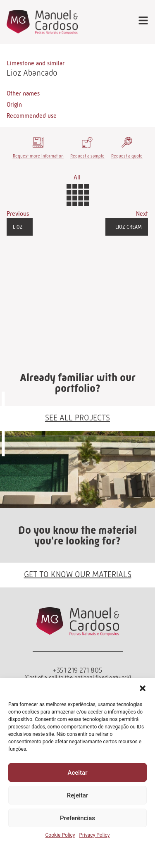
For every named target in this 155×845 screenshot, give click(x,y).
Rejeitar (77, 795)
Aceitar (77, 772)
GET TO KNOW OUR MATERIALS (77, 574)
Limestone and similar (35, 63)
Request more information (38, 155)
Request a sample (87, 155)
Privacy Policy (94, 835)
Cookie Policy (60, 835)
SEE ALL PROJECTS (77, 417)
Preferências (77, 818)
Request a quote (127, 155)
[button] (142, 688)
